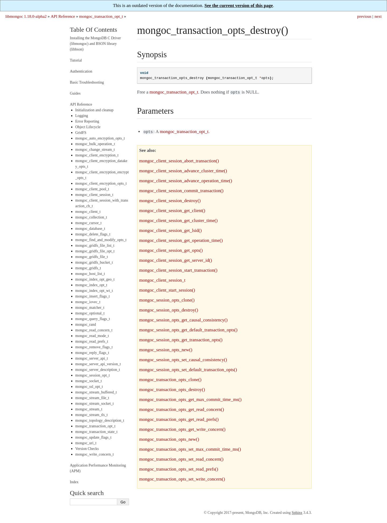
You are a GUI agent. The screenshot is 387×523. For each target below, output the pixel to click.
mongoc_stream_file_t (92, 398)
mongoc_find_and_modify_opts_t (101, 240)
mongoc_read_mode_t (92, 336)
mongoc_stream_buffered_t (96, 392)
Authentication (81, 71)
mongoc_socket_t (88, 381)
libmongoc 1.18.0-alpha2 (25, 16)
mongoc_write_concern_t (94, 454)
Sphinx (297, 513)
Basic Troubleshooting (87, 82)
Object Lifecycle (88, 127)
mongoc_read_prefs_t (91, 341)
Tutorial (76, 60)
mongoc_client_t (88, 212)
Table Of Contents (93, 29)
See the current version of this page (239, 5)
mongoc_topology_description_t (99, 420)
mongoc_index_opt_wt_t (94, 291)
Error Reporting (87, 121)
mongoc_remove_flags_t (94, 347)
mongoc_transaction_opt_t (101, 16)
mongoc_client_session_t (94, 195)
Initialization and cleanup (94, 110)
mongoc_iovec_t (87, 302)
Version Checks (87, 449)
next (378, 16)
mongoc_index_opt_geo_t (94, 279)
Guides (75, 93)
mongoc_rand (85, 325)
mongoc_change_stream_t (95, 150)
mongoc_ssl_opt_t (89, 387)
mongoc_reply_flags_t (92, 353)
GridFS (80, 133)
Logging (81, 116)
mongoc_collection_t (91, 217)
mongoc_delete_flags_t (92, 234)
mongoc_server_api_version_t (98, 364)
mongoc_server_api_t (91, 358)
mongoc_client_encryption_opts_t (101, 183)
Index (74, 482)
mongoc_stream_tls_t (91, 415)
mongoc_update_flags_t (93, 437)
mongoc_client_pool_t (92, 189)
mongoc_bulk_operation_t (95, 144)
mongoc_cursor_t (88, 223)
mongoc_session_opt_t (92, 375)
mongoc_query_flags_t (92, 319)
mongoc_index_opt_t (91, 285)
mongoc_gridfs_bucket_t (94, 262)
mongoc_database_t (90, 229)
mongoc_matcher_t (89, 308)
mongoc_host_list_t (90, 274)
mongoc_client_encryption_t (97, 155)
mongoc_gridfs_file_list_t (94, 245)
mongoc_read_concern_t (93, 330)
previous (364, 16)
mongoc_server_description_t (97, 370)
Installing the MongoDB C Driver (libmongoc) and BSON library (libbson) (95, 43)
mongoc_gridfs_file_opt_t (94, 251)
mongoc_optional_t (90, 313)
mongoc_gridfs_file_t (91, 257)
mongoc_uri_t (85, 443)
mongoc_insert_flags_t (92, 296)
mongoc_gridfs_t (88, 268)
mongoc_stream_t (88, 409)
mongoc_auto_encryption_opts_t (100, 138)
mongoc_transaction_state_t (96, 432)
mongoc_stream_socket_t (94, 404)
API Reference (63, 16)
